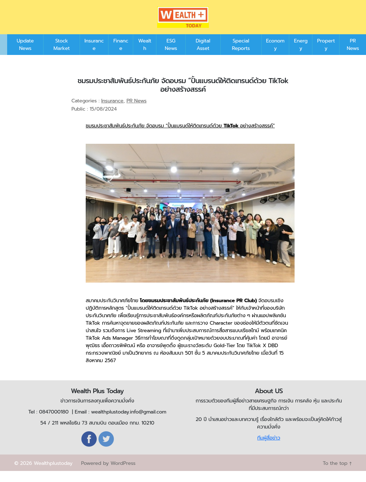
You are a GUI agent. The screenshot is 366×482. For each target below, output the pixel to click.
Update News (25, 55)
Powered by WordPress (108, 474)
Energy (300, 55)
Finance (120, 55)
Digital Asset (203, 55)
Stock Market (62, 55)
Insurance (94, 55)
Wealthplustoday (53, 474)
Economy (275, 55)
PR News (353, 55)
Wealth (144, 55)
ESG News (171, 55)
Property (326, 55)
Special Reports (241, 55)
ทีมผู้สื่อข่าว (268, 448)
